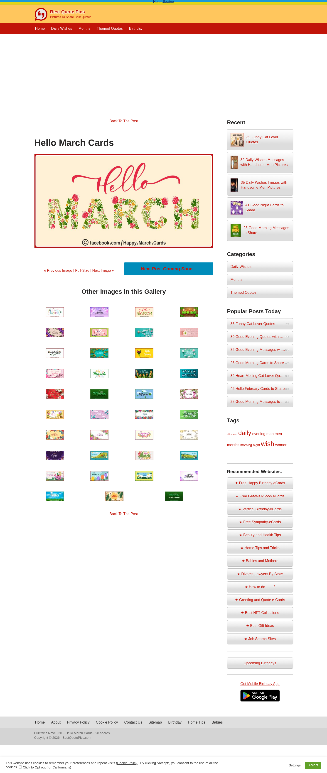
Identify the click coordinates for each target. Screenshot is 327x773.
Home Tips (196, 722)
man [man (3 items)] (270, 434)
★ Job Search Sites (260, 639)
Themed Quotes (110, 28)
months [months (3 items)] (233, 445)
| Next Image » (101, 270)
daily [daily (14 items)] (244, 432)
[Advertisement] (163, 72)
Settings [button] (295, 765)
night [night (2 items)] (256, 445)
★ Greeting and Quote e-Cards (260, 600)
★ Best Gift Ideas (260, 626)
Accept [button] (313, 765)
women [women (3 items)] (281, 445)
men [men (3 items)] (278, 434)
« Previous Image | (59, 270)
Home (40, 28)
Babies (217, 722)
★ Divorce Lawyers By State (260, 574)
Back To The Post (124, 121)
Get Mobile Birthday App (260, 684)
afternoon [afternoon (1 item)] (232, 434)
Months (84, 28)
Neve (52, 733)
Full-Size (82, 270)
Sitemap (155, 722)
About (56, 722)
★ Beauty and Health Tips (260, 535)
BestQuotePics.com (77, 737)
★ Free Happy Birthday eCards (260, 483)
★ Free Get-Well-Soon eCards (259, 496)
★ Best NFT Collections (260, 613)
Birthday (136, 28)
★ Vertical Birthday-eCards (260, 509)
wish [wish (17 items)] (267, 444)
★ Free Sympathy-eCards (260, 522)
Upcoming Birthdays (260, 663)
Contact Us (133, 722)
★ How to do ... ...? (260, 587)
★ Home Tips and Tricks (259, 548)
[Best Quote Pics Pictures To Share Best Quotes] (62, 14)
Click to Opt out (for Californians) (47, 767)
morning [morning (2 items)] (246, 445)
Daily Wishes (61, 28)
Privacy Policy (78, 722)
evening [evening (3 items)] (259, 434)
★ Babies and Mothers (260, 561)
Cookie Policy (107, 722)
